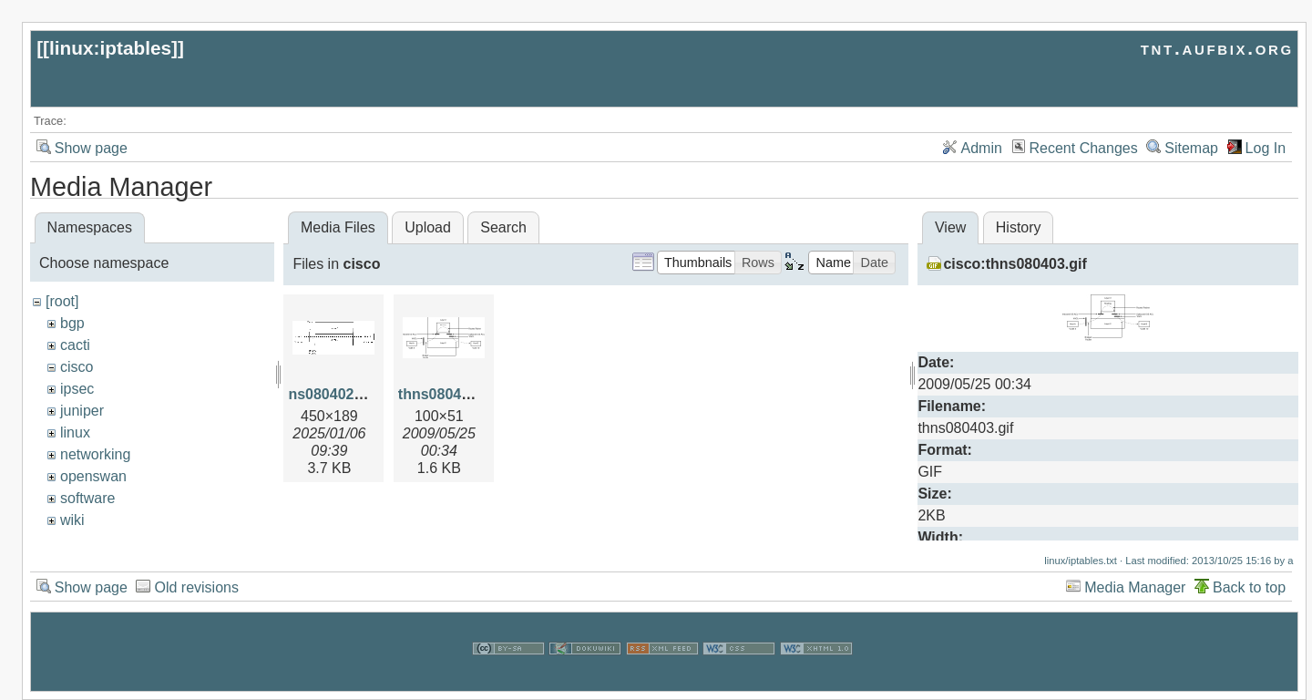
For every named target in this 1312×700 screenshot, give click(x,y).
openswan (93, 476)
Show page (91, 148)
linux (75, 432)
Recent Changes (1084, 148)
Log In (1265, 148)
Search (503, 227)
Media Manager (1134, 587)
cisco (76, 367)
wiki (72, 520)
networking (95, 454)
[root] (62, 301)
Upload (428, 227)
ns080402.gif (331, 394)
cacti (75, 345)
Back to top (1249, 587)
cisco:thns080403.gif (1014, 264)
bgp (72, 323)
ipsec (77, 388)
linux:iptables (110, 47)
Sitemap (1191, 148)
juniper (82, 410)
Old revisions (196, 587)
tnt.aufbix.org (1217, 47)
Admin (981, 148)
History (1018, 227)
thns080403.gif (448, 394)
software (87, 498)
